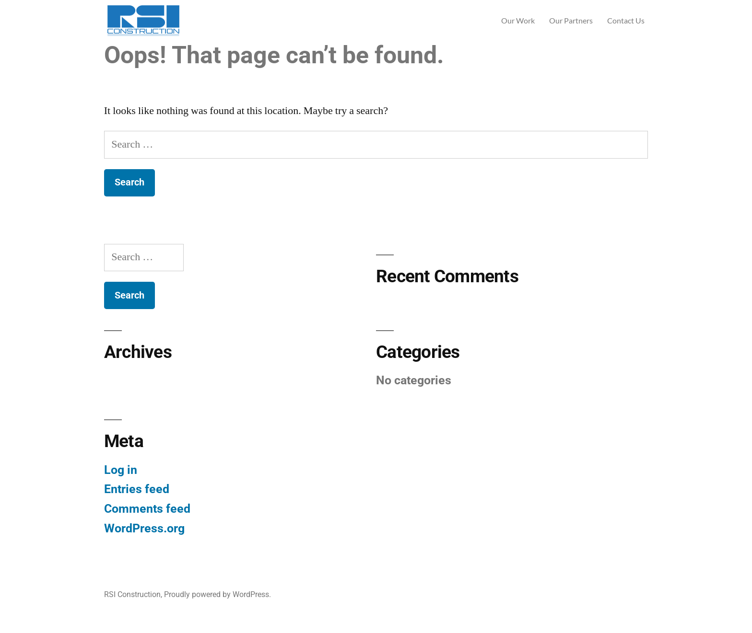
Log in (120, 470)
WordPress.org (144, 528)
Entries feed (136, 489)
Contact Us (626, 20)
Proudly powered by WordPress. (217, 594)
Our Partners (571, 20)
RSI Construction (132, 594)
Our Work (518, 20)
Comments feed (147, 509)
